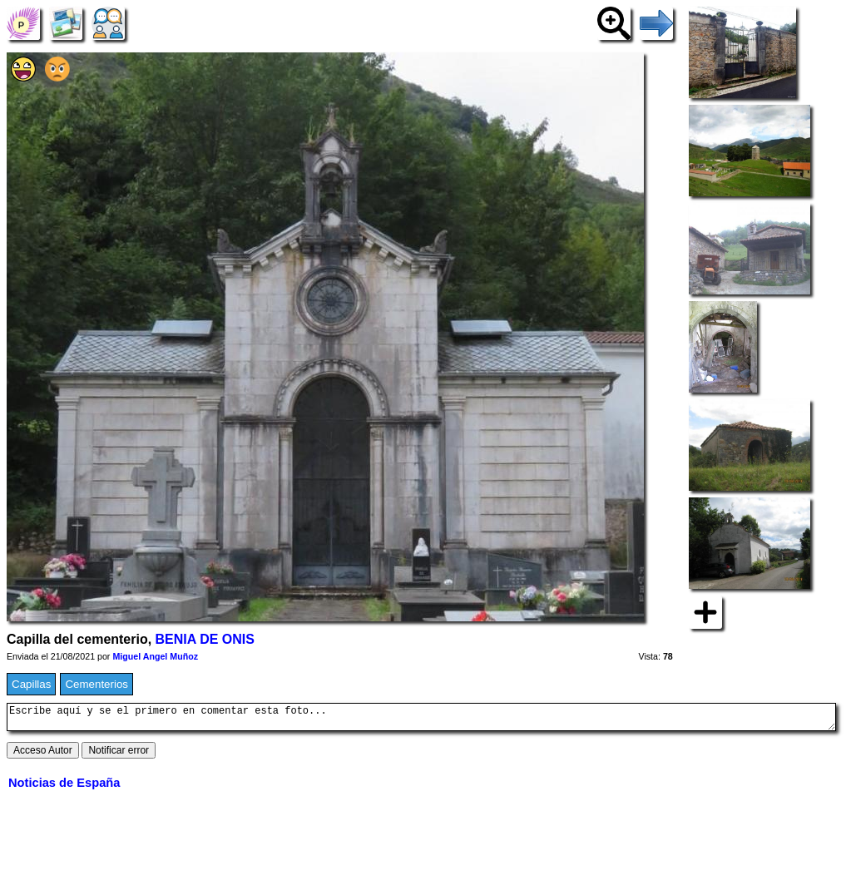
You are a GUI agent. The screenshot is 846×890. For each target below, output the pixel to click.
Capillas (31, 684)
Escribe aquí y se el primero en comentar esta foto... (421, 719)
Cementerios (96, 684)
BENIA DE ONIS (205, 639)
